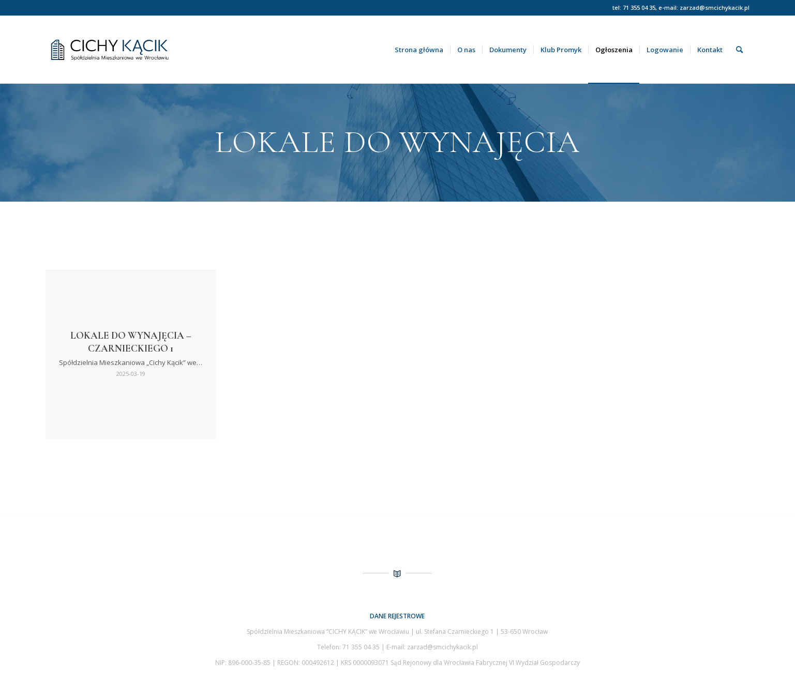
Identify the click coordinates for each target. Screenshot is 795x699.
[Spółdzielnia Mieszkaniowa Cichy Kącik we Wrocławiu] (144, 49)
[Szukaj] (739, 49)
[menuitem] (419, 49)
